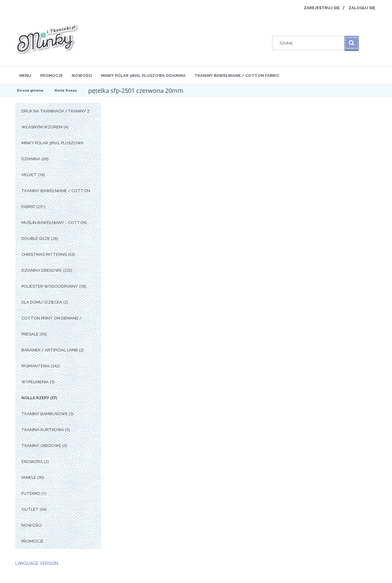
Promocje (32, 541)
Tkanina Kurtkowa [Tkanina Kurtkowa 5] (42, 429)
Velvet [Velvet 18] (29, 174)
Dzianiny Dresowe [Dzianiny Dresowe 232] (41, 270)
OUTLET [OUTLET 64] (30, 509)
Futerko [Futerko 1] (30, 493)
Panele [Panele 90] (28, 477)
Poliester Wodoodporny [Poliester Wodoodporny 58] (49, 286)
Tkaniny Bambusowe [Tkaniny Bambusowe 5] (44, 413)
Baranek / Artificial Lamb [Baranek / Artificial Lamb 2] (49, 350)
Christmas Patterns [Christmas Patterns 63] (44, 254)
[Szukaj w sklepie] (310, 43)
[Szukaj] (352, 43)
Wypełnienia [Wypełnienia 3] (35, 382)
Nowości (31, 525)
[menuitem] (25, 75)
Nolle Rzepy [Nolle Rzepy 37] (35, 398)
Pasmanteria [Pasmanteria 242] (35, 366)
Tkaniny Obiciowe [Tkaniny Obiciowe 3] (41, 445)
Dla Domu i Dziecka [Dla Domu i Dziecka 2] (41, 302)
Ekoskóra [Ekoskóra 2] (32, 461)
